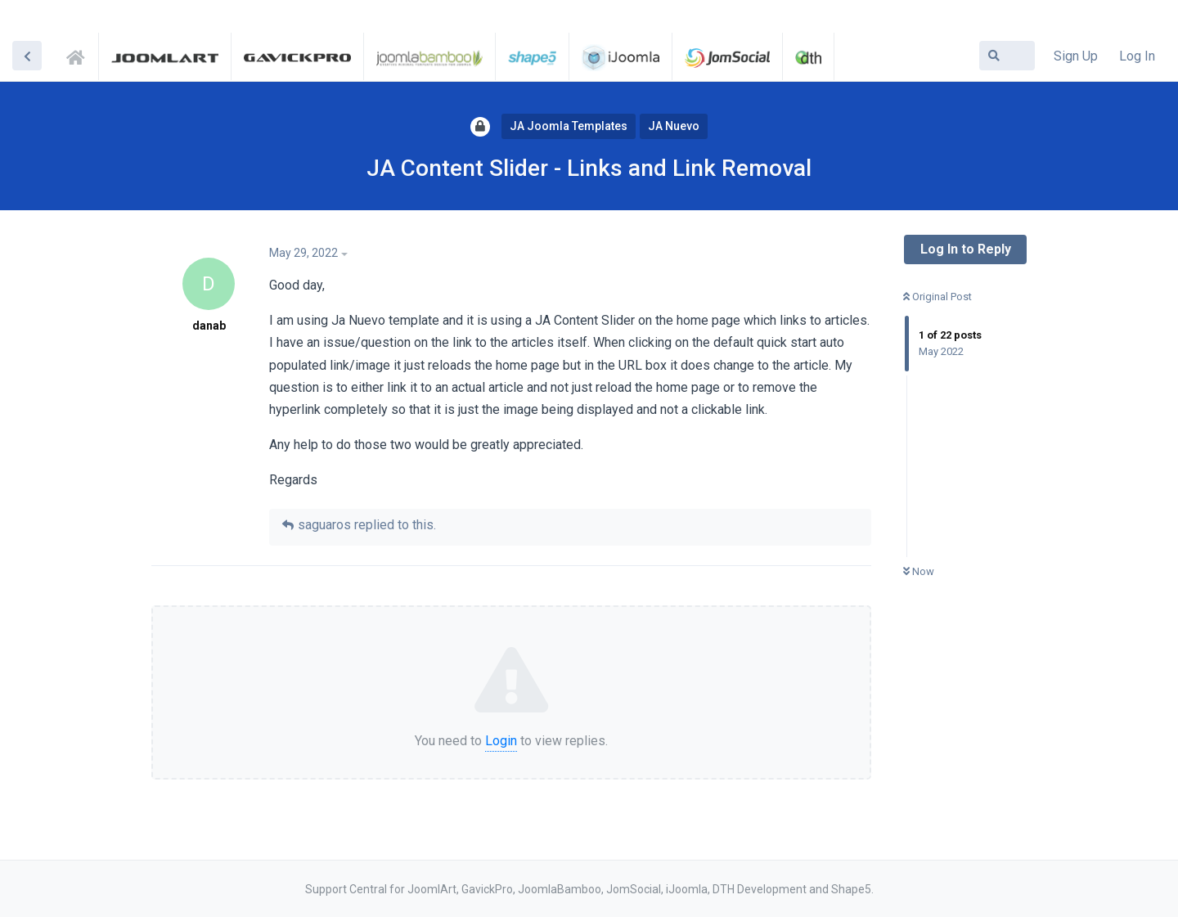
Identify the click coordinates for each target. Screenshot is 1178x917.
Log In (1137, 56)
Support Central (80, 55)
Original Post (937, 296)
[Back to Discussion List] (27, 55)
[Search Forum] (1007, 55)
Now (918, 571)
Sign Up (1076, 56)
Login (501, 740)
